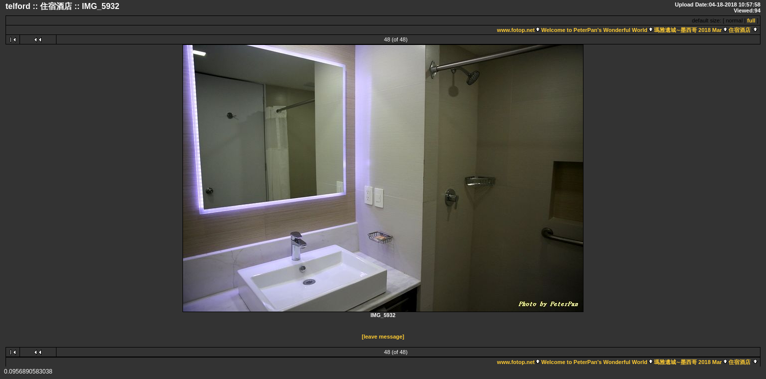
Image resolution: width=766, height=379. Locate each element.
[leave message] (383, 337)
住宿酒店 (739, 30)
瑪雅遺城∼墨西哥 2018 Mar (688, 30)
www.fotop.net (515, 30)
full (751, 20)
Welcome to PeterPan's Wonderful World (594, 30)
